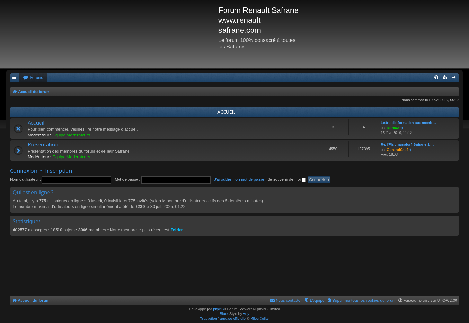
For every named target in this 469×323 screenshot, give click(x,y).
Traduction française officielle (223, 318)
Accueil (36, 122)
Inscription (58, 170)
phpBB (218, 309)
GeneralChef (397, 150)
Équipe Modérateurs (71, 135)
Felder (177, 229)
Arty (246, 314)
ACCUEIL (226, 112)
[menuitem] (33, 78)
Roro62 (393, 128)
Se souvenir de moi (287, 179)
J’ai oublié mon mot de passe (239, 179)
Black (224, 314)
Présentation (43, 144)
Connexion (23, 170)
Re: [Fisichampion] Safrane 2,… (407, 144)
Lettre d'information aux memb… (408, 123)
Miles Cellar (259, 318)
